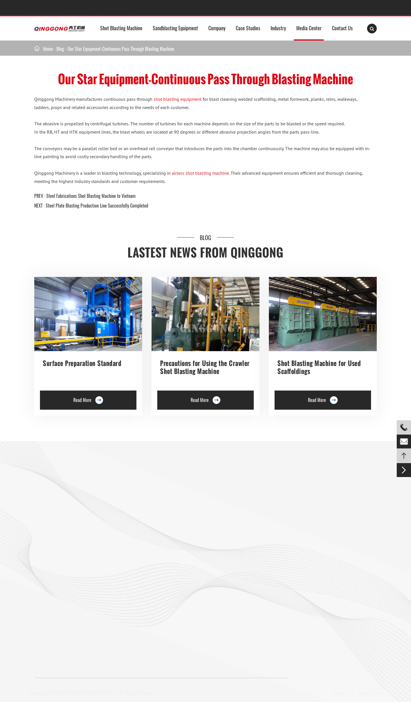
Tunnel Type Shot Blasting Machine (63, 548)
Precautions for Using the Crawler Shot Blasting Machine (205, 367)
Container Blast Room (244, 504)
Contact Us (342, 28)
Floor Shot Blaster (133, 492)
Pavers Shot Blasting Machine (59, 570)
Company (216, 28)
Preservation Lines (133, 515)
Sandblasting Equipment (175, 28)
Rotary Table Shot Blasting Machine (64, 537)
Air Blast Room (238, 538)
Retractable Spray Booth (246, 571)
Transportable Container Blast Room (256, 549)
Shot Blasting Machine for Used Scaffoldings (319, 367)
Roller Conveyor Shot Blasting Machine (67, 492)
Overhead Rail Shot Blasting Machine (65, 559)
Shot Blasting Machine (121, 28)
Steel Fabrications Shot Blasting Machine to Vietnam (91, 195)
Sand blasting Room (242, 527)
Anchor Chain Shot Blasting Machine (149, 570)
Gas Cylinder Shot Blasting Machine (64, 604)
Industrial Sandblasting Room (250, 582)
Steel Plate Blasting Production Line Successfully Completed (97, 205)
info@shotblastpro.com (123, 7)
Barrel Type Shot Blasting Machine (147, 537)
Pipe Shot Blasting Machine (141, 581)
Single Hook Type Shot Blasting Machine (68, 515)
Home (48, 48)
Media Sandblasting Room (248, 493)
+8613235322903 (57, 7)
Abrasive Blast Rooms (244, 515)
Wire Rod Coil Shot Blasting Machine (149, 593)
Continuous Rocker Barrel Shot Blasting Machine (159, 548)
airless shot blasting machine (200, 173)
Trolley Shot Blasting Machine (143, 503)
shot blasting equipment (178, 99)
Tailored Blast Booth (243, 560)
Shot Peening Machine (137, 604)
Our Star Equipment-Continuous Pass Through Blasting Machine (121, 48)
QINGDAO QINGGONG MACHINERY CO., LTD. (89, 692)
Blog (60, 48)
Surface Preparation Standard (82, 363)
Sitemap (337, 692)
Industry (278, 28)
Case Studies (248, 28)
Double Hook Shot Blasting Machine (64, 526)
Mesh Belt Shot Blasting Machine (62, 593)
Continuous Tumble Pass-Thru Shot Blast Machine (159, 559)
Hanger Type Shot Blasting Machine (64, 503)
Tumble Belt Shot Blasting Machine (63, 581)
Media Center (309, 28)
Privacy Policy (368, 692)
